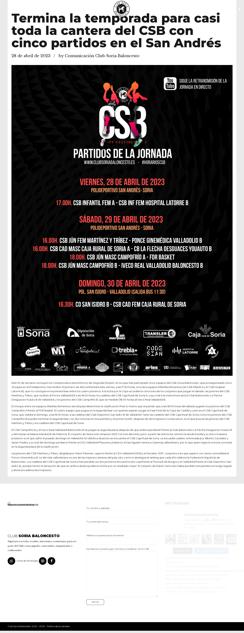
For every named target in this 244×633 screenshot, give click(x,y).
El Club (47, 9)
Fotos (145, 9)
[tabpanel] (122, 220)
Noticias (97, 9)
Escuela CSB (72, 9)
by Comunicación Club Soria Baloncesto (99, 55)
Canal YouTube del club (178, 9)
